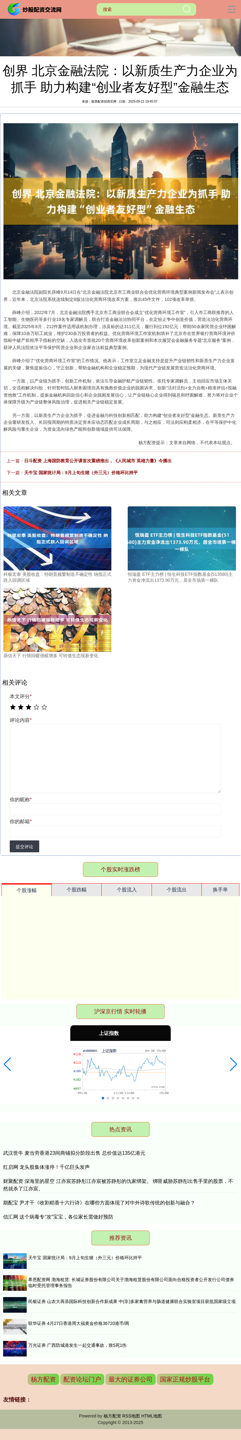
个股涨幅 (27, 890)
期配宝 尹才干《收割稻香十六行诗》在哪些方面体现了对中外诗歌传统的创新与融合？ (99, 1202)
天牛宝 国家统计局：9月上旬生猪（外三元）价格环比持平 (81, 472)
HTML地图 (151, 1415)
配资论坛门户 (82, 1379)
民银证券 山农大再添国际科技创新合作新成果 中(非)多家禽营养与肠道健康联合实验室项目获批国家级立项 (132, 1301)
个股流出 (177, 889)
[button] (7, 1064)
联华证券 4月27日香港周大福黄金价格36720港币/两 (78, 1323)
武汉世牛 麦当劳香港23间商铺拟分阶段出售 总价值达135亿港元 (74, 1153)
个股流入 (127, 889)
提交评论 (24, 846)
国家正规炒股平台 (185, 1379)
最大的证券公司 (131, 1379)
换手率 (220, 889)
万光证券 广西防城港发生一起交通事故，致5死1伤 (77, 1345)
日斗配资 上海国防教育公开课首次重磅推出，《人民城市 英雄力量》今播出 (98, 460)
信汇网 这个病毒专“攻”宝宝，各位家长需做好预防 (58, 1216)
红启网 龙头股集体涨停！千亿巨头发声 (46, 1167)
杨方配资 (43, 1379)
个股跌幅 (77, 889)
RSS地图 (131, 1415)
